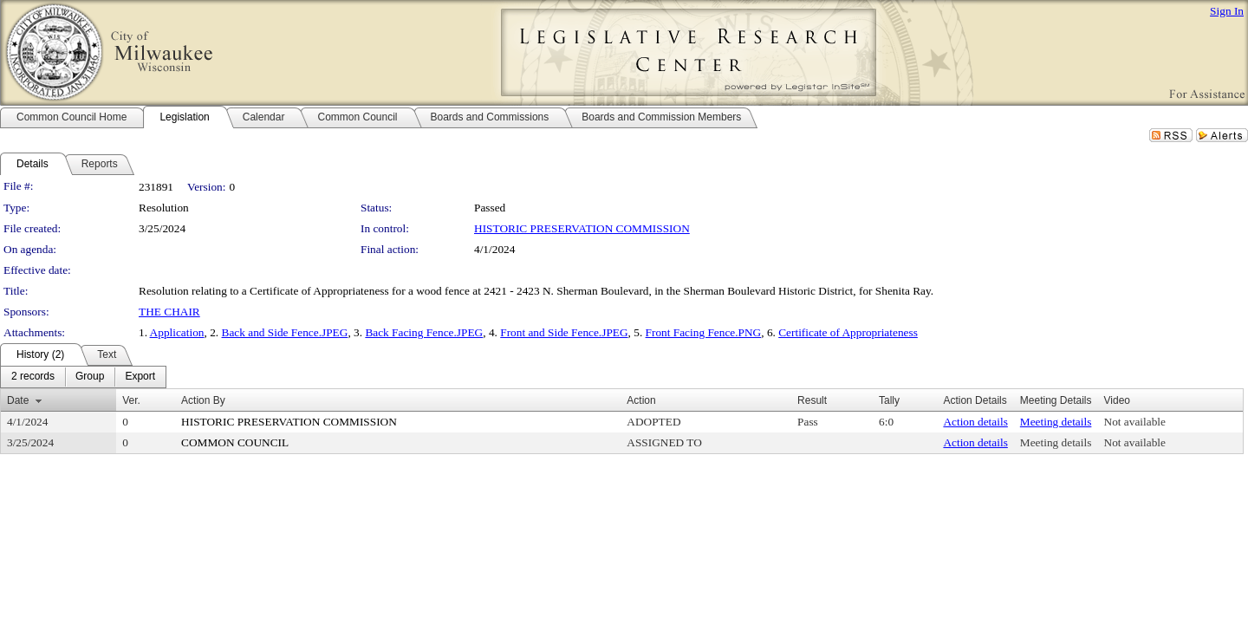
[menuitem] (33, 377)
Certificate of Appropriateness (848, 332)
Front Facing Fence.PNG (704, 332)
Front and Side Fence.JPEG (563, 332)
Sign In (1227, 10)
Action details (975, 421)
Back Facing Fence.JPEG (424, 332)
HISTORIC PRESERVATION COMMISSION (582, 228)
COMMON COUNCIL (235, 442)
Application (177, 332)
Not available (1135, 421)
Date (18, 400)
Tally (889, 400)
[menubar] (83, 377)
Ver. (131, 400)
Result (812, 400)
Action (641, 400)
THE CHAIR (169, 311)
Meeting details (1056, 421)
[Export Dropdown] (140, 377)
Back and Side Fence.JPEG (285, 332)
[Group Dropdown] (89, 377)
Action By (203, 400)
